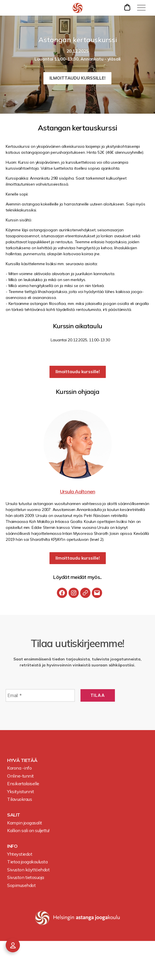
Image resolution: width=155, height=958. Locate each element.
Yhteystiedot (19, 854)
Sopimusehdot (21, 885)
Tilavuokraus (19, 799)
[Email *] (40, 695)
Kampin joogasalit (24, 823)
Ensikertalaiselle (23, 783)
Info (12, 846)
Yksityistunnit (20, 791)
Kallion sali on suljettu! (28, 830)
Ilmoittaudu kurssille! (77, 78)
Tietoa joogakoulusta (27, 862)
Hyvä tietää (22, 760)
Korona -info (19, 768)
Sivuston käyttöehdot (28, 869)
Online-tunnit (20, 776)
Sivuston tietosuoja (25, 877)
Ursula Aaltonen (77, 491)
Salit (13, 815)
